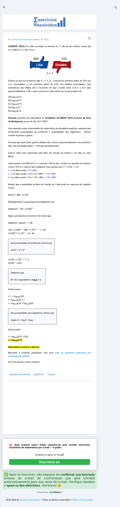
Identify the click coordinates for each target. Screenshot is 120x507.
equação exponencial (19, 374)
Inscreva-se (49, 462)
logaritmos (39, 374)
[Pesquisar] (116, 7)
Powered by (49, 492)
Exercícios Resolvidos (29, 500)
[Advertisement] (108, 58)
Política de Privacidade (82, 500)
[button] (89, 39)
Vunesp (51, 374)
